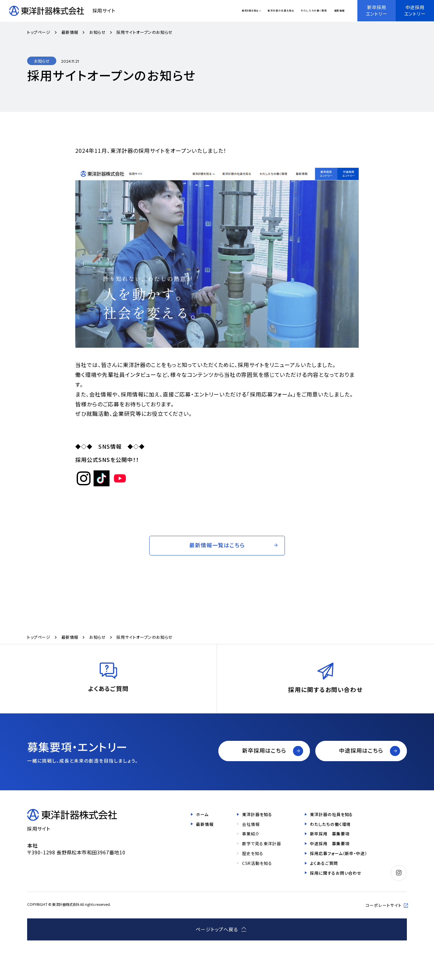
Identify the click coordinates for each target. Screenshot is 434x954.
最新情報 (339, 10)
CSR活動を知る (257, 863)
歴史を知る (252, 853)
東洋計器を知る (250, 10)
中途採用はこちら (361, 750)
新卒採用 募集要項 (330, 833)
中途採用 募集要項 (330, 843)
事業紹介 (251, 833)
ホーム (202, 814)
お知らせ (97, 32)
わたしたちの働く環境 (314, 10)
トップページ (39, 32)
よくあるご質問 (324, 863)
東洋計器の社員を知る (281, 10)
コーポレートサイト (384, 905)
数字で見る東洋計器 (261, 843)
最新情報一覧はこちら (217, 545)
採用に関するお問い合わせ (336, 873)
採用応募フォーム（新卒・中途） (338, 853)
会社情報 (251, 824)
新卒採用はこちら (264, 750)
